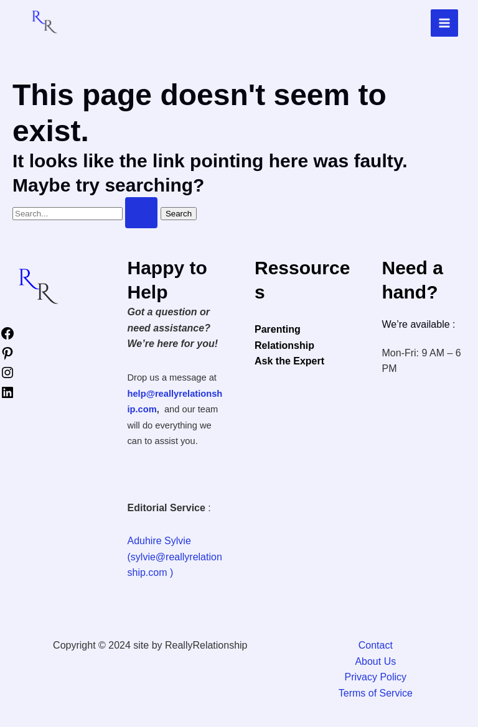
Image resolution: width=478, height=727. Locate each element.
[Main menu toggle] (444, 23)
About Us (375, 661)
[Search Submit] (141, 212)
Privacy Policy (376, 677)
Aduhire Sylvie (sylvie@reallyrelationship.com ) (175, 556)
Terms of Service (376, 693)
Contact (375, 645)
